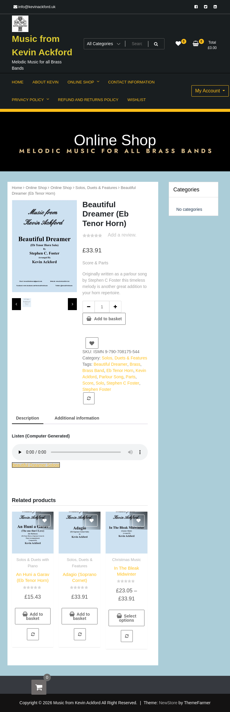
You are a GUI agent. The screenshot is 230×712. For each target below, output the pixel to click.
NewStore (168, 702)
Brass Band (93, 370)
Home (17, 187)
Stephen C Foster (122, 383)
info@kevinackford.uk (34, 6)
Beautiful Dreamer (110, 364)
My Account (208, 90)
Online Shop (36, 187)
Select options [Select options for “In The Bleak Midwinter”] (127, 618)
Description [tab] (27, 418)
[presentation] (16, 304)
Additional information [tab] (76, 418)
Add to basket (108, 318)
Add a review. (122, 234)
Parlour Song (111, 376)
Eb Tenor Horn (119, 370)
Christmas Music (126, 559)
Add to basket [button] (34, 616)
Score (88, 383)
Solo (100, 383)
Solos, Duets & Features (96, 187)
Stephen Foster (97, 389)
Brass (135, 364)
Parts (130, 376)
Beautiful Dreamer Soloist (36, 465)
